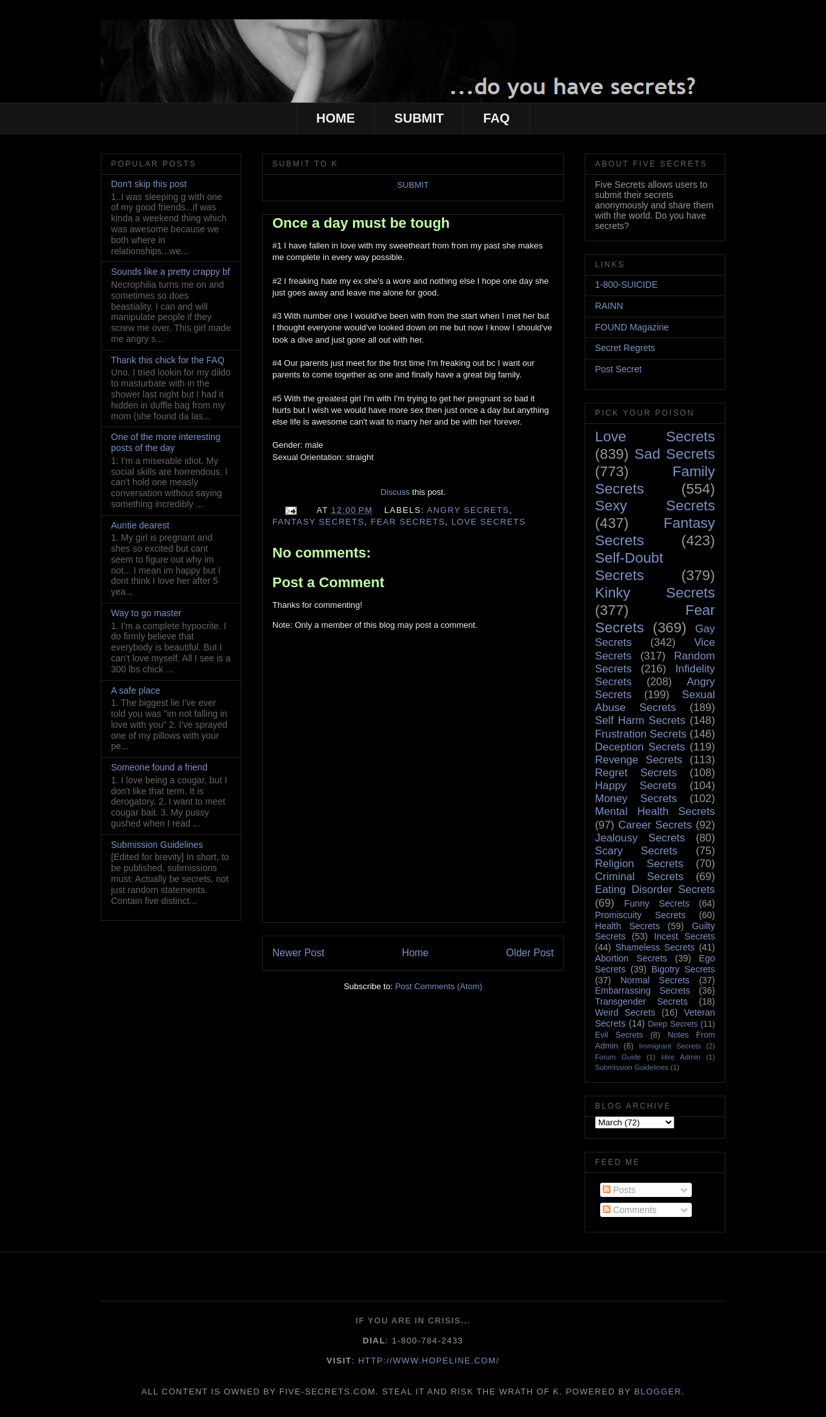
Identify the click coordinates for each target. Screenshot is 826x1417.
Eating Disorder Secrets (655, 889)
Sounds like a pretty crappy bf (170, 271)
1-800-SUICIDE (626, 284)
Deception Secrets (640, 747)
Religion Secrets (639, 864)
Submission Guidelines (157, 844)
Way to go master (146, 613)
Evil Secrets (619, 1035)
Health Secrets (627, 926)
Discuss (395, 492)
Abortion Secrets (631, 958)
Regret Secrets (636, 773)
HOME (335, 118)
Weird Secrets (625, 1012)
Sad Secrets (674, 454)
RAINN (609, 306)
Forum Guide (618, 1057)
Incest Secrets (684, 936)
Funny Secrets (656, 903)
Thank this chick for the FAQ (168, 360)
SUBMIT (419, 118)
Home (415, 952)
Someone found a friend (159, 767)
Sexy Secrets (655, 505)
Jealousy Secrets (640, 838)
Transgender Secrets (641, 1001)
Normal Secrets (654, 980)
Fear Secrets (407, 522)
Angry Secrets (468, 510)
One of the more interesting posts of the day (166, 442)
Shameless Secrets (654, 947)
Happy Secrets (635, 785)
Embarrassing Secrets (642, 990)
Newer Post (298, 952)
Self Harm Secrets (640, 720)
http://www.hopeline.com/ (428, 1360)
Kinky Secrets (655, 593)
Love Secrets (489, 522)
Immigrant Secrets (670, 1046)
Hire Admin (681, 1057)
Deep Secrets (673, 1024)
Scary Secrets (636, 851)
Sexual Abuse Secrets (655, 701)
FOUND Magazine (632, 327)
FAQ (496, 118)
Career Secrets (655, 825)
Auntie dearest (140, 525)
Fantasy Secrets (318, 522)
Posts (619, 1190)
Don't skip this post (148, 184)
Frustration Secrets (641, 734)
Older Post (530, 952)
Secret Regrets (625, 348)
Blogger (657, 1391)
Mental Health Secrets (655, 811)
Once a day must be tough (361, 223)
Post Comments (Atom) (438, 986)
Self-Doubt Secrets (629, 566)
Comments (630, 1210)
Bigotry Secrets (683, 969)
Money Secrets (636, 798)
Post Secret (618, 369)
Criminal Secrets (639, 876)
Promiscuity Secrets (640, 915)
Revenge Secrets (638, 760)
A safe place (135, 690)
